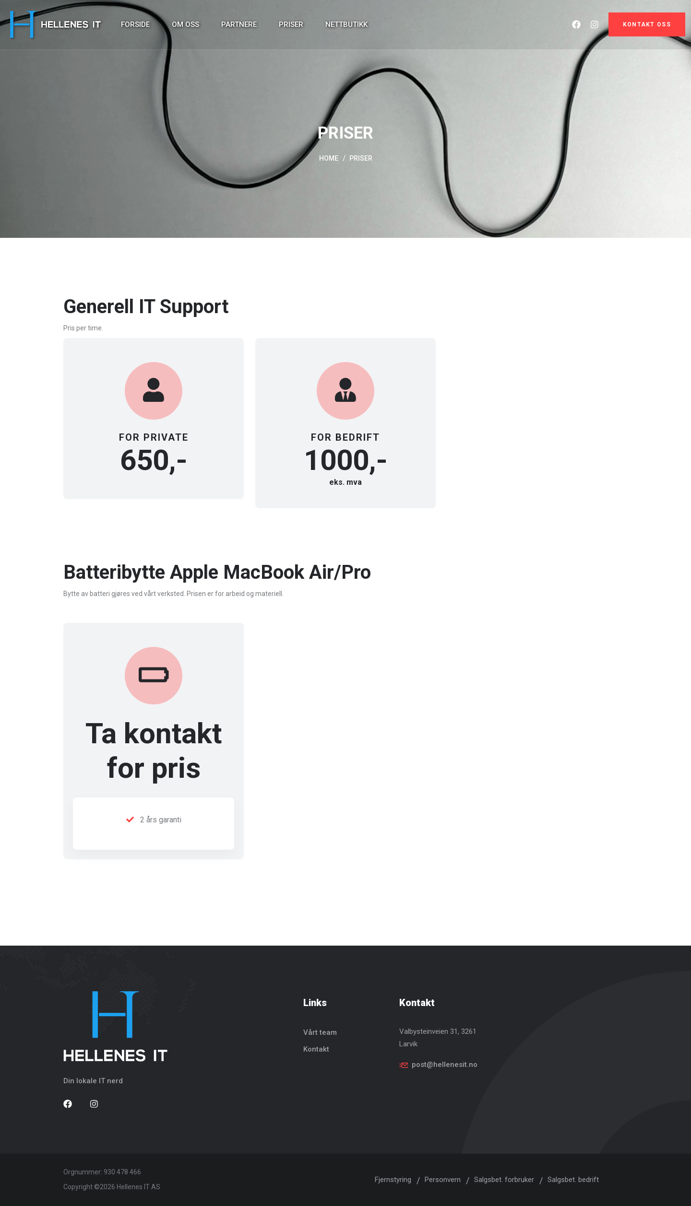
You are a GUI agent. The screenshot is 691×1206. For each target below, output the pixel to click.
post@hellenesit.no (444, 1064)
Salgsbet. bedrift (573, 1179)
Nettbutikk (346, 24)
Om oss (185, 24)
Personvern (443, 1179)
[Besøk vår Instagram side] (94, 1104)
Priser (291, 24)
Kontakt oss (647, 24)
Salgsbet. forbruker (504, 1179)
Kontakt (316, 1049)
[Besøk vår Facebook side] (67, 1104)
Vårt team (320, 1032)
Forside (135, 24)
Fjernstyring (393, 1179)
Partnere (239, 24)
